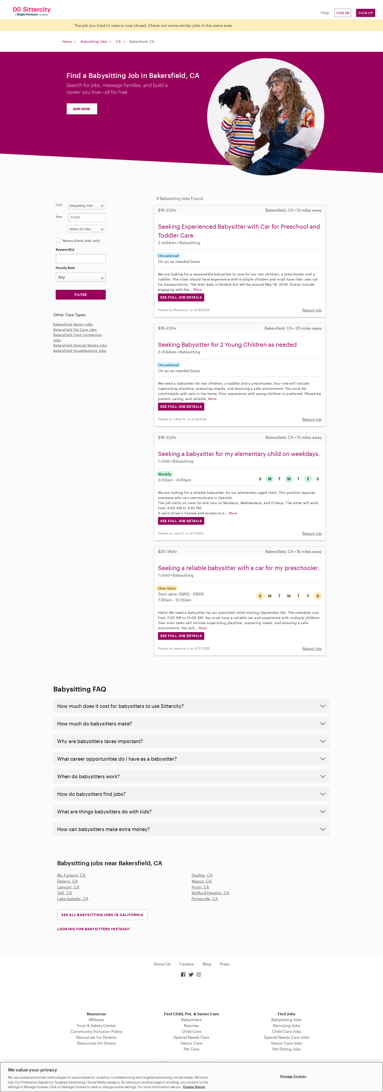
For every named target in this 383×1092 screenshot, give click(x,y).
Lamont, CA (68, 887)
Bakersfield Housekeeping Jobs (79, 350)
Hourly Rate (65, 268)
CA (118, 41)
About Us (162, 964)
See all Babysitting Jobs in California (102, 915)
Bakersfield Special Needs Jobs (80, 345)
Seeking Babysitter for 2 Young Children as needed (227, 344)
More (197, 289)
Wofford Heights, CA (210, 892)
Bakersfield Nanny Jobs (73, 324)
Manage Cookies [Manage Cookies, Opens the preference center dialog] (293, 1076)
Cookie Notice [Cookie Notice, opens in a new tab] (194, 1087)
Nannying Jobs (286, 1025)
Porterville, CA (205, 898)
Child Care (191, 1031)
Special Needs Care (191, 1037)
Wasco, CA (202, 881)
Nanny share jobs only (81, 240)
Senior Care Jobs (286, 1043)
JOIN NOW (81, 109)
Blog (207, 964)
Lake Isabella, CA (72, 898)
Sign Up (365, 13)
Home (67, 41)
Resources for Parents (96, 1037)
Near (59, 216)
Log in (343, 13)
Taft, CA (64, 892)
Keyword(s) (65, 249)
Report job (312, 310)
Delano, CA (67, 881)
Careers (187, 964)
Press (225, 964)
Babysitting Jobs (94, 41)
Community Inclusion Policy (96, 1031)
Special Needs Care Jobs (286, 1037)
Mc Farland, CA (71, 875)
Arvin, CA (200, 887)
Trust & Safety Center (96, 1025)
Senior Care (191, 1043)
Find (59, 204)
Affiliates (96, 1019)
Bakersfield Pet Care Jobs (75, 329)
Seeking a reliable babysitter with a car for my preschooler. (238, 567)
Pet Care (191, 1049)
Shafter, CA (202, 875)
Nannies (191, 1025)
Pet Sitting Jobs (286, 1049)
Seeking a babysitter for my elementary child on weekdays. (239, 453)
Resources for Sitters (96, 1043)
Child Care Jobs (286, 1031)
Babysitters (191, 1019)
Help (325, 12)
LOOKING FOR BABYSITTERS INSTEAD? (93, 929)
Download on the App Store (191, 995)
